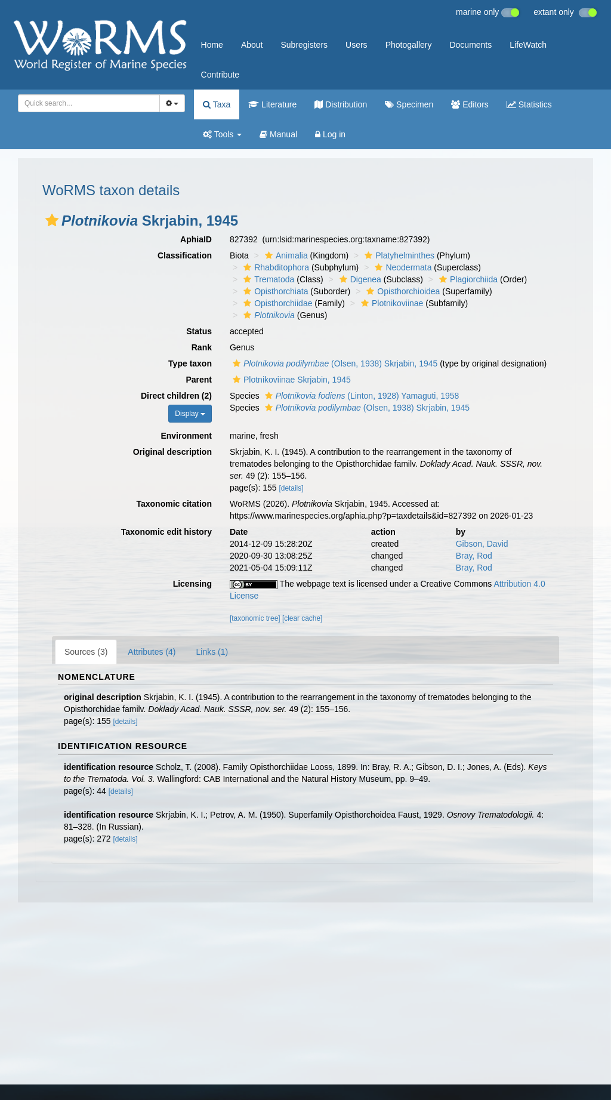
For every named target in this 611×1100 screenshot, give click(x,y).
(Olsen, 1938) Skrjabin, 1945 (333, 363)
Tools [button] (222, 134)
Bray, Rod (474, 555)
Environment (186, 435)
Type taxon (190, 363)
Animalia (285, 255)
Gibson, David (482, 544)
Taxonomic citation (174, 504)
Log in (330, 134)
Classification (185, 255)
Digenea (359, 279)
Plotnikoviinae (390, 303)
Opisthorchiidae (276, 303)
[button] (51, 220)
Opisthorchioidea (401, 291)
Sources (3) (85, 652)
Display (190, 413)
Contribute (220, 74)
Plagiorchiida (467, 279)
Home (212, 45)
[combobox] (89, 103)
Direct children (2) (176, 395)
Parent (199, 379)
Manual (278, 134)
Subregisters (304, 45)
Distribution (340, 104)
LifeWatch (528, 45)
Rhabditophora (274, 267)
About (252, 45)
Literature (272, 104)
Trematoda (267, 279)
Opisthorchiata (274, 291)
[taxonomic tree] (255, 618)
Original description (172, 452)
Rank (202, 347)
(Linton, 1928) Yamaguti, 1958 (360, 395)
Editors (469, 104)
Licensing (192, 583)
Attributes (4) (151, 652)
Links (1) (212, 652)
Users (356, 45)
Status (199, 331)
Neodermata (401, 267)
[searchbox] (86, 103)
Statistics (529, 104)
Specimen (409, 104)
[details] (291, 488)
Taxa (216, 104)
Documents (470, 45)
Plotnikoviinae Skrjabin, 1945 (290, 379)
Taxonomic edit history (166, 532)
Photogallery (408, 45)
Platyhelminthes (398, 255)
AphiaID (196, 239)
